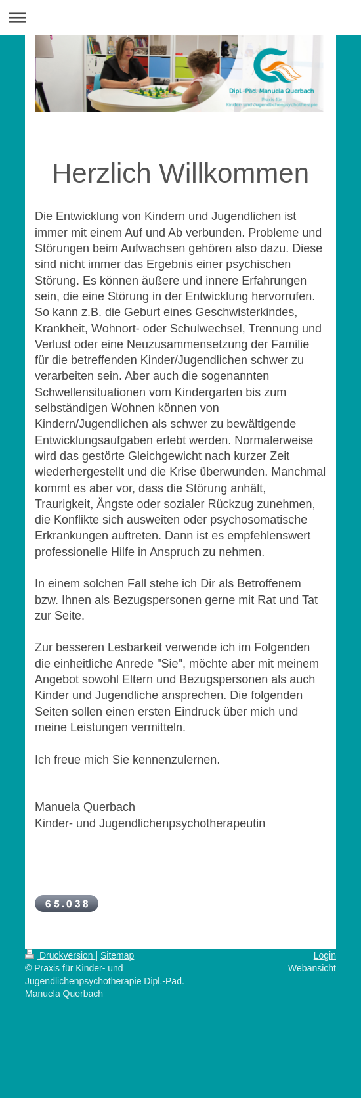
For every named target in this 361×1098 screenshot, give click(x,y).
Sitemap (117, 955)
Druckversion (60, 955)
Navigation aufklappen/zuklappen (180, 17)
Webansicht (312, 968)
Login (325, 955)
